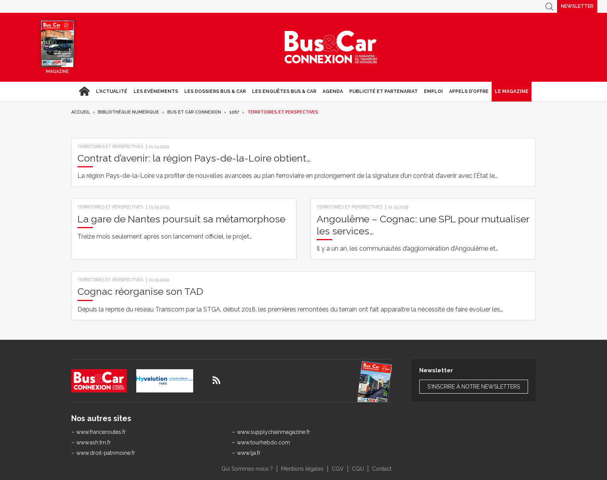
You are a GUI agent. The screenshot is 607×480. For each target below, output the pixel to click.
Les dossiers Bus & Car (215, 91)
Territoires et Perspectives (282, 112)
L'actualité (111, 91)
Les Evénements (156, 91)
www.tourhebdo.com (263, 442)
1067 (234, 112)
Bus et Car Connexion (194, 112)
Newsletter (577, 6)
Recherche (549, 6)
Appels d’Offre (469, 91)
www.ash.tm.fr (93, 442)
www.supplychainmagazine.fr (273, 432)
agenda (332, 91)
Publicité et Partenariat (383, 91)
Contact (381, 469)
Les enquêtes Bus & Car (284, 91)
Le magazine (511, 91)
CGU (358, 469)
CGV (338, 469)
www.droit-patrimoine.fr (105, 453)
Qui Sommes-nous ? (247, 469)
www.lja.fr (249, 453)
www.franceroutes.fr (101, 432)
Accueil (84, 91)
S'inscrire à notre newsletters (473, 387)
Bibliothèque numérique (128, 112)
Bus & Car (331, 47)
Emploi (433, 91)
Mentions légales (302, 469)
